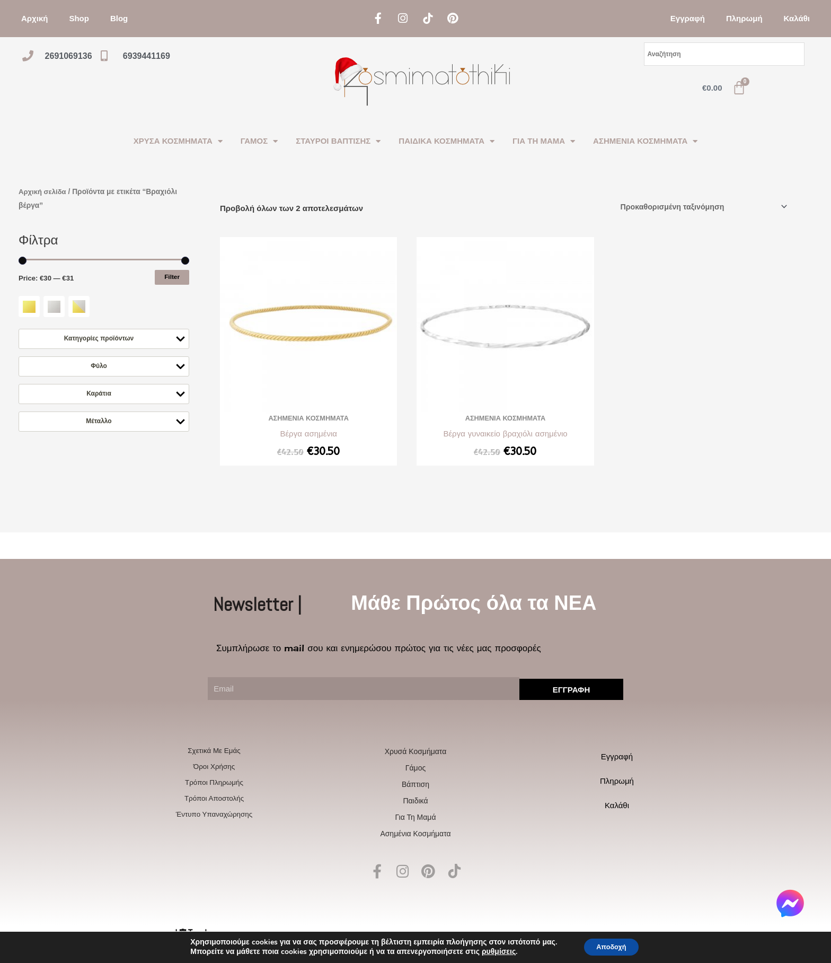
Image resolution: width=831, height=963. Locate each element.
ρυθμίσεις (493, 951)
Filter (172, 277)
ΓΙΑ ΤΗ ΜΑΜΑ (543, 141)
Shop (79, 18)
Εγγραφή (687, 18)
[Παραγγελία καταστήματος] (698, 207)
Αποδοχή (611, 946)
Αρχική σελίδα (44, 192)
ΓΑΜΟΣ (259, 141)
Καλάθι (797, 18)
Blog (119, 18)
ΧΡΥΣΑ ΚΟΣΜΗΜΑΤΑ (178, 141)
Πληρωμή (744, 18)
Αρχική (34, 18)
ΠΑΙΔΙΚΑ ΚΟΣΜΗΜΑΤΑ (446, 141)
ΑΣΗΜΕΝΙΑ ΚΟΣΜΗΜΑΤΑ (645, 141)
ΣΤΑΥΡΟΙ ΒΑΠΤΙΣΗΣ (338, 141)
